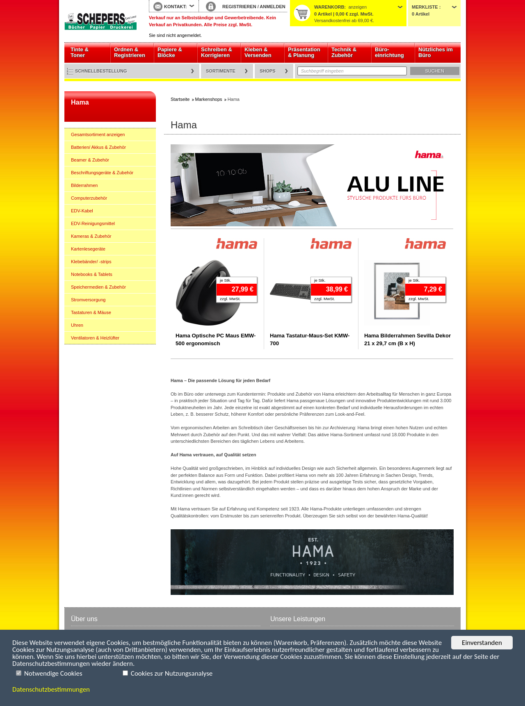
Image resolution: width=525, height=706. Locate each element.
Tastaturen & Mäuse (91, 312)
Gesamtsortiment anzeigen (98, 134)
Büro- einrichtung (389, 52)
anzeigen (357, 7)
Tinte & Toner (80, 52)
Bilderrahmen (84, 185)
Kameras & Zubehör (91, 236)
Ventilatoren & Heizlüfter (95, 337)
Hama (80, 102)
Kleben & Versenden (258, 52)
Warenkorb (329, 7)
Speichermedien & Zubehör (98, 287)
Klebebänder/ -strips (91, 261)
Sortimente (220, 70)
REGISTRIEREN (239, 6)
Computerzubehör (89, 198)
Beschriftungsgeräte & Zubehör (102, 172)
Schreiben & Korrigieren (216, 52)
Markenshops (208, 99)
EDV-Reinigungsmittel (93, 223)
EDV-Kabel (82, 210)
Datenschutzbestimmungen (51, 689)
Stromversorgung (88, 299)
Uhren (77, 325)
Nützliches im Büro (435, 52)
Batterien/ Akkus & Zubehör (98, 147)
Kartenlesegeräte (88, 248)
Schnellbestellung (101, 70)
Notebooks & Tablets (91, 274)
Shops (268, 70)
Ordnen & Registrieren (129, 52)
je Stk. (225, 280)
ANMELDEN (272, 6)
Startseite (100, 21)
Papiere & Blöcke (170, 52)
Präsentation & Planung (304, 52)
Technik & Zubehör (343, 52)
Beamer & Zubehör (90, 159)
